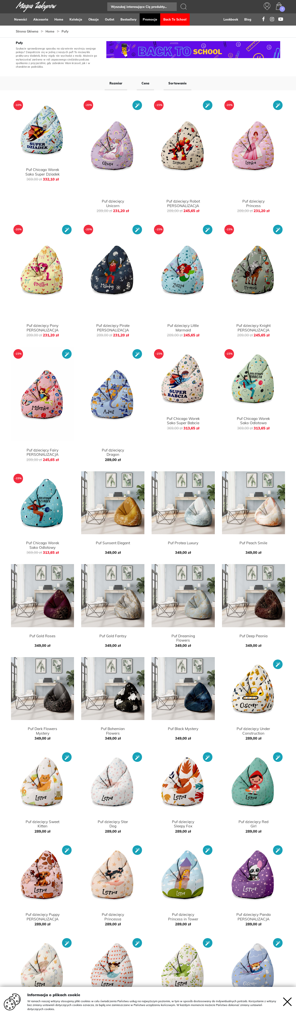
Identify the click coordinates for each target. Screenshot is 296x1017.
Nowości (20, 19)
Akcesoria (40, 19)
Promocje (150, 19)
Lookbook (230, 19)
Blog (247, 19)
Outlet (109, 19)
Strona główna (27, 31)
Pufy (65, 31)
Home (58, 19)
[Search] (142, 6)
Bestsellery (128, 19)
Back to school (175, 19)
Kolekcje (75, 19)
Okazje (93, 19)
